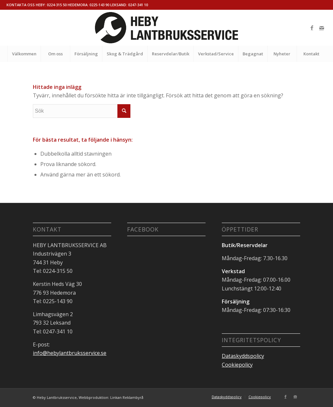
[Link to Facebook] (312, 28)
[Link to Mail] (321, 28)
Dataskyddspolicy (243, 355)
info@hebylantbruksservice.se (69, 353)
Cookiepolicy (237, 364)
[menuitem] (24, 54)
